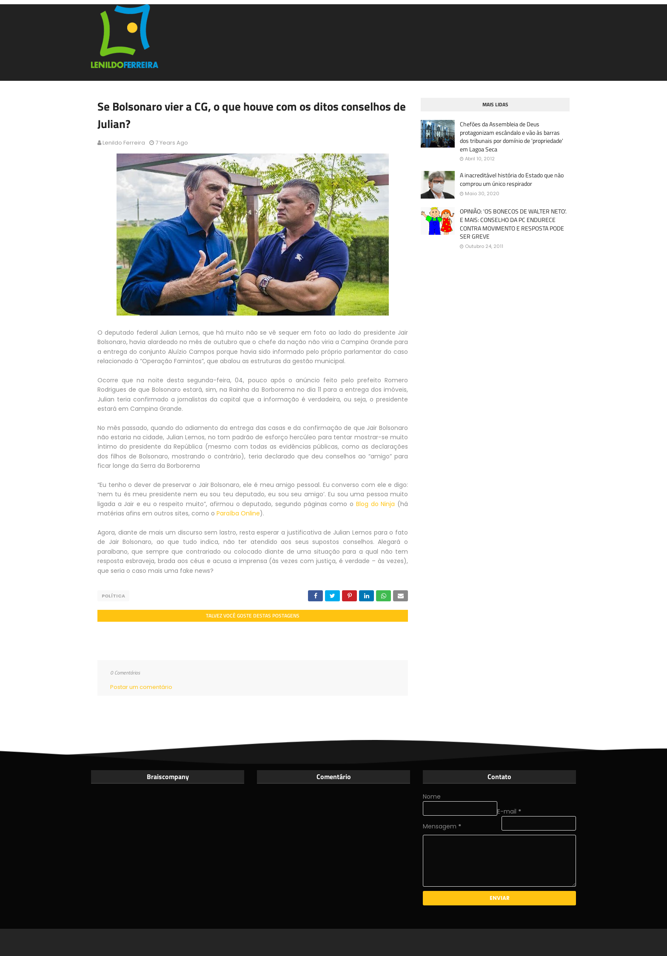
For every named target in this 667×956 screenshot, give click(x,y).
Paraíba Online (238, 513)
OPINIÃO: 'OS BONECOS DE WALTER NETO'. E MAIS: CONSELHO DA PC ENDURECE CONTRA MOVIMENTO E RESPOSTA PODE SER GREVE (513, 223)
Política (113, 595)
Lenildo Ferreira (124, 143)
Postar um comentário (141, 687)
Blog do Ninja (375, 504)
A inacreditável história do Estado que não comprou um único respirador (512, 179)
